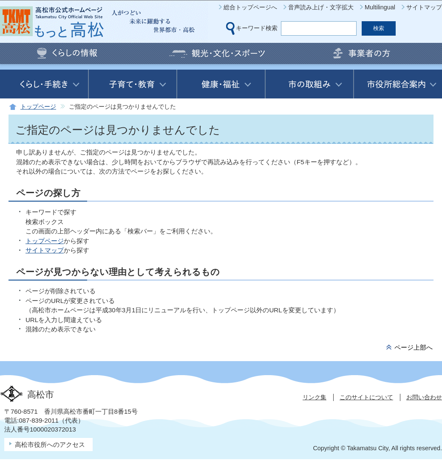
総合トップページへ (250, 7)
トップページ (38, 107)
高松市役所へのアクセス (50, 444)
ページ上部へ (413, 347)
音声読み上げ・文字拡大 (321, 7)
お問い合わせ (424, 397)
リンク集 (314, 397)
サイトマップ (424, 7)
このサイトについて (366, 397)
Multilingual (380, 7)
